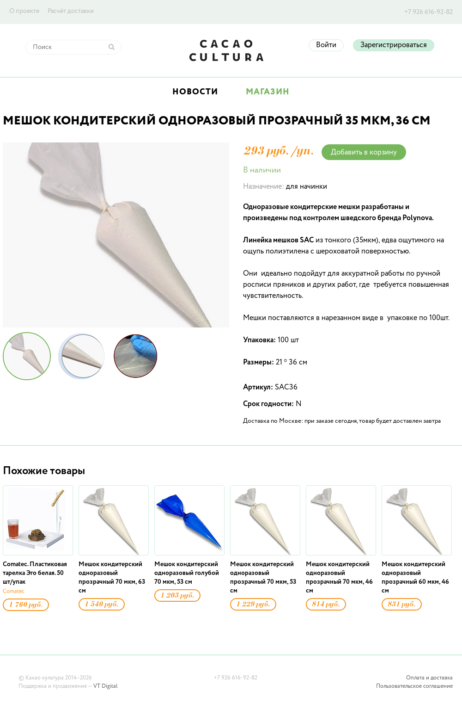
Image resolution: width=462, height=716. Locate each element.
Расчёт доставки (71, 11)
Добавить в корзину (364, 152)
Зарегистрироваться (393, 45)
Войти (326, 45)
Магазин (268, 92)
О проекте (24, 11)
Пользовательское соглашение (414, 686)
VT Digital (105, 686)
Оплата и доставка (429, 678)
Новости (195, 92)
